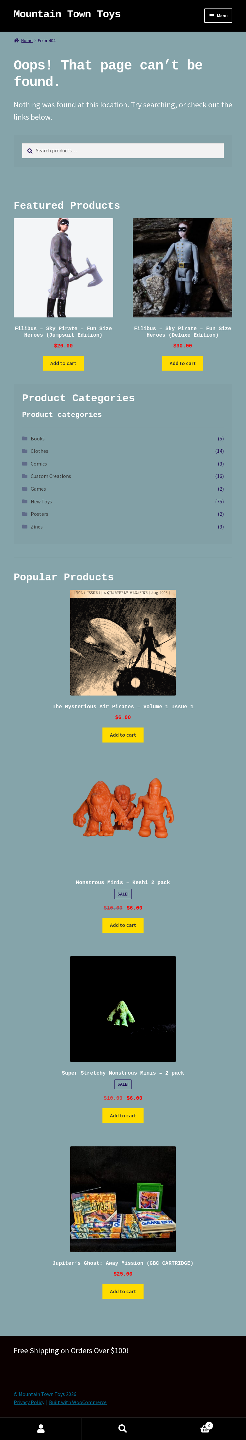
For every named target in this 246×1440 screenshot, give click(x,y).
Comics (39, 463)
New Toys (41, 501)
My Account (41, 1429)
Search (123, 1429)
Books (38, 438)
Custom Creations (51, 476)
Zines (37, 526)
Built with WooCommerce (78, 1402)
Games (38, 488)
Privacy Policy (29, 1402)
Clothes (39, 451)
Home (27, 40)
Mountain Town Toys (67, 14)
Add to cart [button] (63, 363)
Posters (39, 514)
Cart (189, 1424)
